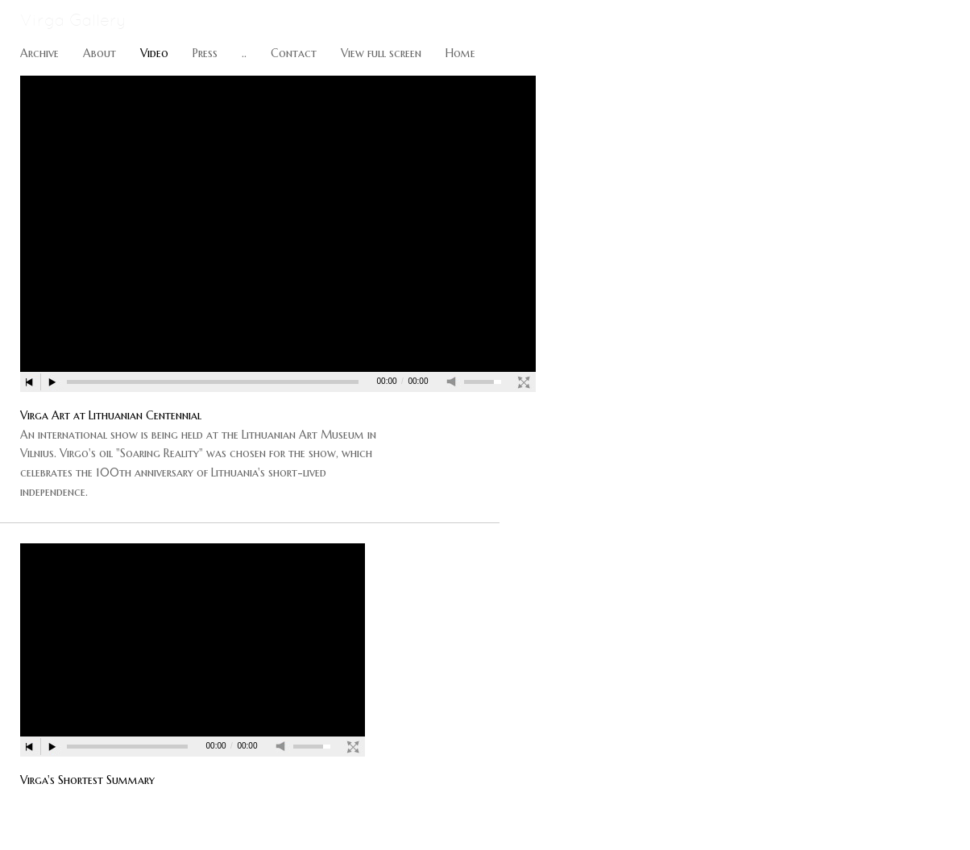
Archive (39, 53)
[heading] (63, 21)
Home (460, 53)
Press (205, 53)
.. (244, 53)
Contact (294, 53)
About (99, 53)
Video (154, 53)
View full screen (381, 53)
